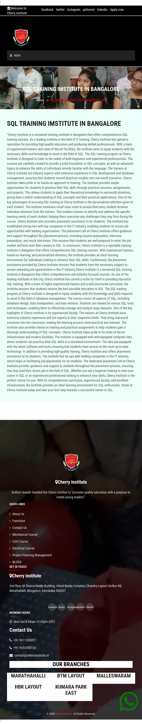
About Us (16, 514)
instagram (73, 9)
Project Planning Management (30, 555)
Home (40, 100)
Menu (15, 55)
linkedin (102, 9)
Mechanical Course (23, 534)
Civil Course (18, 541)
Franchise (17, 521)
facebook (47, 9)
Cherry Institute (63, 713)
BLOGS (15, 562)
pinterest (89, 9)
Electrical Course (22, 548)
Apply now (117, 9)
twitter (60, 9)
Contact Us (18, 528)
